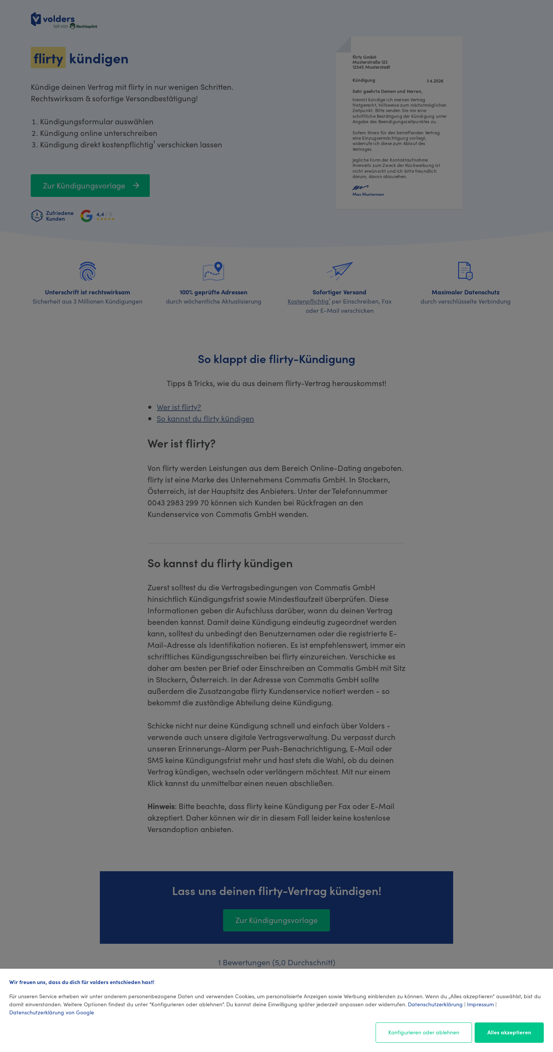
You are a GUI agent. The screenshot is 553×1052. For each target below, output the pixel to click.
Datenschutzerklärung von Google (51, 1012)
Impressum (480, 1004)
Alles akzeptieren (509, 1032)
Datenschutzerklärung (435, 1004)
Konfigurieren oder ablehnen (423, 1032)
